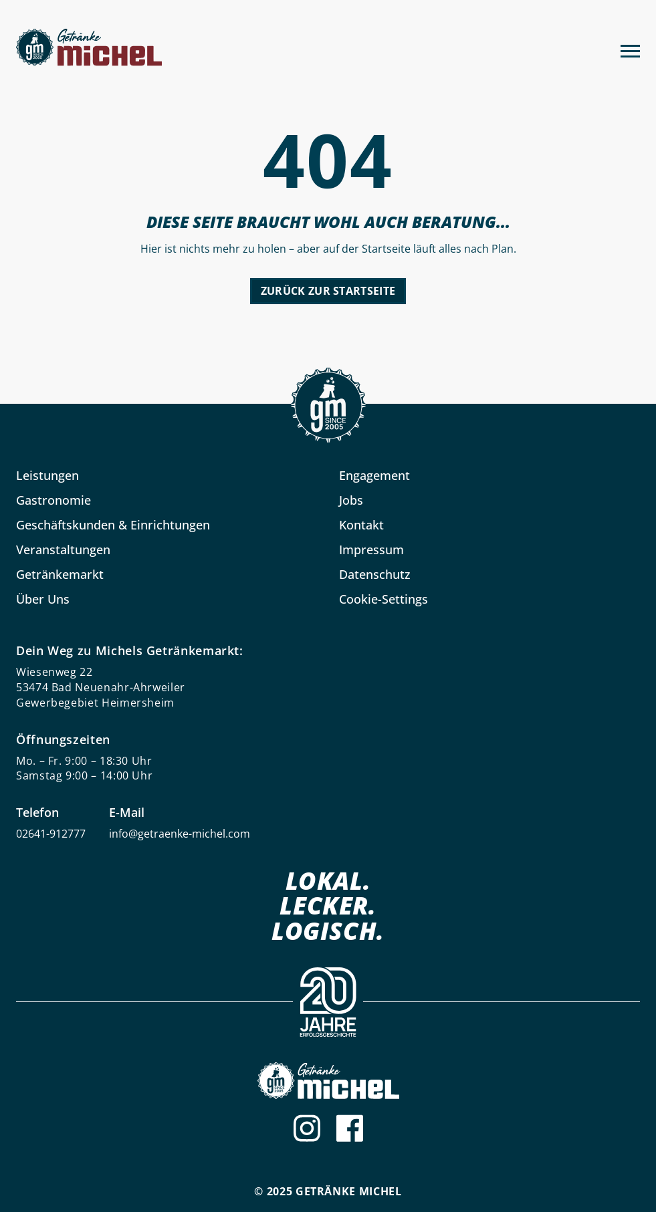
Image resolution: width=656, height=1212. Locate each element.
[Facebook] (349, 1128)
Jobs (351, 500)
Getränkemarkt (60, 574)
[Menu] (630, 49)
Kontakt (361, 525)
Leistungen (47, 475)
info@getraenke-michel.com (179, 833)
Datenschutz (375, 574)
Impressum (371, 549)
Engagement (374, 475)
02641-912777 (51, 833)
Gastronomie (53, 500)
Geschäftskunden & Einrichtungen (113, 525)
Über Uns (43, 599)
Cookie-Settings (383, 599)
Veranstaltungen (63, 549)
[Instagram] (307, 1128)
